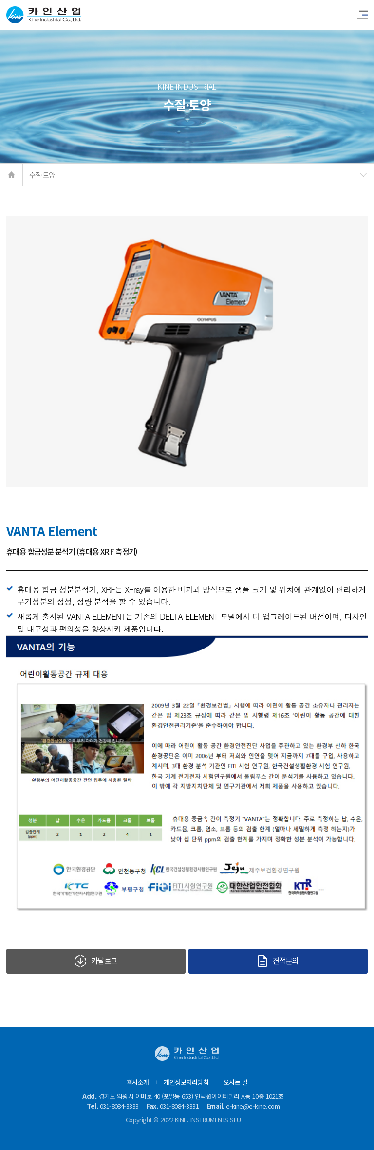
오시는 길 (235, 1082)
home (11, 175)
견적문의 (278, 961)
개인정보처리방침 (186, 1082)
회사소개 (138, 1082)
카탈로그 (96, 961)
